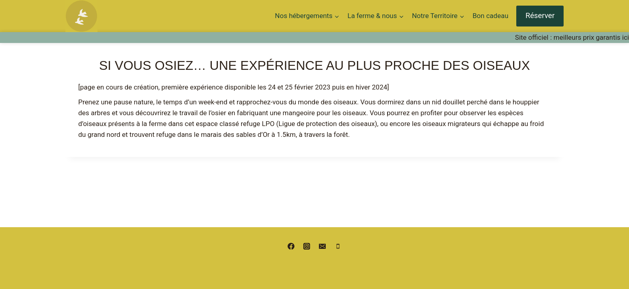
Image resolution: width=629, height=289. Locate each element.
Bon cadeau (490, 16)
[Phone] (338, 246)
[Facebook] (291, 246)
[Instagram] (306, 246)
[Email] (322, 246)
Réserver (540, 15)
